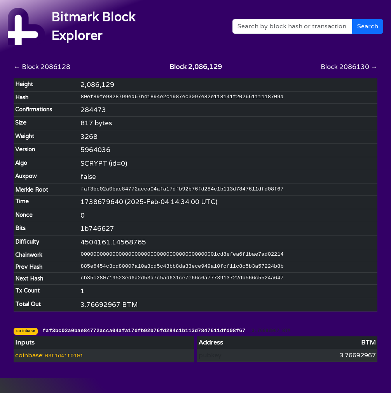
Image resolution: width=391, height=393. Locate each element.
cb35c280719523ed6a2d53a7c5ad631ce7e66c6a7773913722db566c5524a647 (181, 278)
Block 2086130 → (349, 66)
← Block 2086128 (42, 66)
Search (367, 26)
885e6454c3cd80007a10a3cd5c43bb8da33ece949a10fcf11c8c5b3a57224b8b (181, 266)
